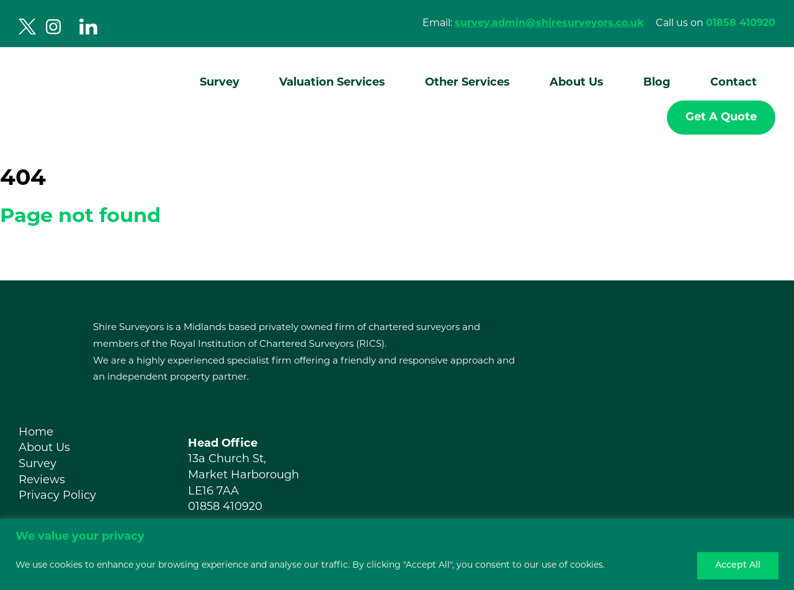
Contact (733, 83)
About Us (577, 83)
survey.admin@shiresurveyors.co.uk (549, 24)
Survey (219, 83)
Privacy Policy (57, 496)
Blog (657, 83)
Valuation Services (332, 83)
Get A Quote (721, 117)
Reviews (42, 480)
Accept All (738, 565)
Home (36, 433)
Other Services (467, 83)
